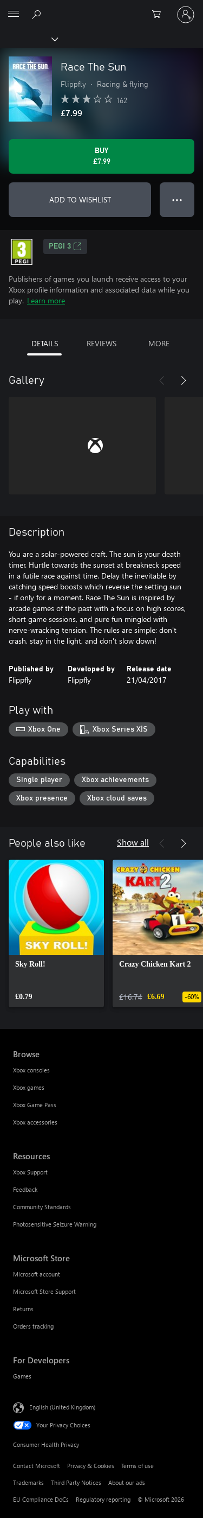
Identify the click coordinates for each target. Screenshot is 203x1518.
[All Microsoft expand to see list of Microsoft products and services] (14, 15)
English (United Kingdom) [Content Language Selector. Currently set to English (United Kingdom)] (62, 1407)
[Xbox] (28, 38)
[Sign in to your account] (186, 15)
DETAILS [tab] (44, 343)
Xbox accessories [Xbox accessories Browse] (35, 1122)
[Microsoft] (101, 8)
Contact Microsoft (36, 1465)
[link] (56, 933)
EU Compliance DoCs (41, 1499)
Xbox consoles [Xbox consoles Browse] (31, 1070)
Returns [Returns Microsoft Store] (23, 1308)
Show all (133, 842)
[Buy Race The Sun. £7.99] (101, 156)
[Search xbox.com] (38, 14)
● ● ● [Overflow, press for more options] (177, 199)
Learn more (46, 300)
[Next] (183, 380)
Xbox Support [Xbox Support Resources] (30, 1172)
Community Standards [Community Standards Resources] (42, 1206)
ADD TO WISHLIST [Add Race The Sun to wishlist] (80, 199)
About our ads (126, 1482)
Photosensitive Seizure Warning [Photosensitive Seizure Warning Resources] (54, 1224)
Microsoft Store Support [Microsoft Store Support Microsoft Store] (44, 1291)
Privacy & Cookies (90, 1465)
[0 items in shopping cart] (160, 15)
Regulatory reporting (103, 1499)
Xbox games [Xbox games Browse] (28, 1087)
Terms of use (137, 1465)
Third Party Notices (76, 1482)
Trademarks (28, 1482)
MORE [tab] (158, 343)
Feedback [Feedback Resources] (25, 1189)
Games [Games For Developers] (22, 1376)
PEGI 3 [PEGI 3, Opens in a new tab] (65, 246)
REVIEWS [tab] (101, 343)
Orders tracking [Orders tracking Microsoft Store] (33, 1326)
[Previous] (162, 380)
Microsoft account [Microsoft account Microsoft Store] (36, 1274)
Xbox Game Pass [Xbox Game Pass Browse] (34, 1104)
